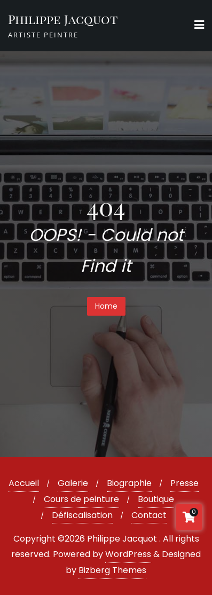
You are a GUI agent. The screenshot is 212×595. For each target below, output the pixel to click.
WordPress (128, 554)
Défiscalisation (82, 515)
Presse (184, 483)
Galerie (73, 483)
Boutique (156, 499)
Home (106, 306)
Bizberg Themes (112, 570)
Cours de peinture (81, 499)
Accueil (24, 483)
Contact (149, 515)
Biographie (129, 483)
